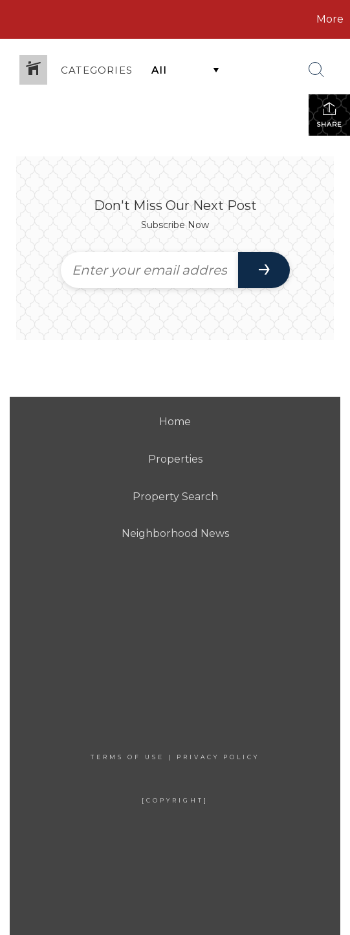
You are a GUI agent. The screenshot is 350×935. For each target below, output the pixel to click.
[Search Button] (316, 69)
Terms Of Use (127, 757)
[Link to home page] (76, 19)
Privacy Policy (218, 757)
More (330, 19)
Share (329, 115)
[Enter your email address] (149, 270)
